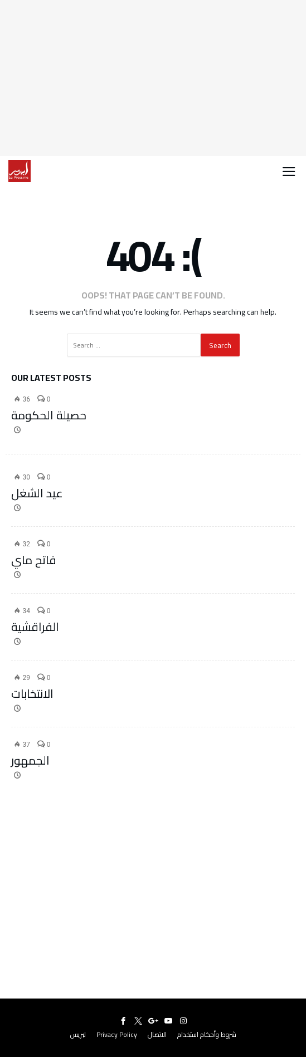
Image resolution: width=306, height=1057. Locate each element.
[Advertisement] (153, 78)
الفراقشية (35, 627)
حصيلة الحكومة (48, 415)
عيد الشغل (37, 493)
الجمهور (30, 760)
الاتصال (157, 1034)
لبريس (78, 1034)
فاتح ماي (33, 560)
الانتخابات (32, 693)
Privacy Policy (116, 1034)
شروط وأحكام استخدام (206, 1034)
